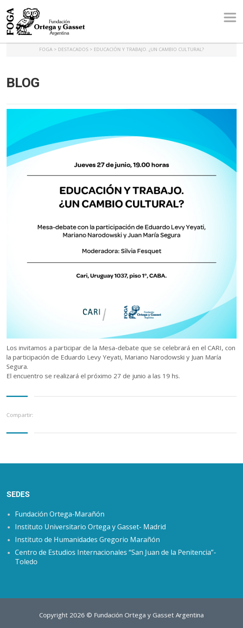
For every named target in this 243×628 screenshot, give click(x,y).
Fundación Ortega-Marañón (59, 514)
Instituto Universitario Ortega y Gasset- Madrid (90, 526)
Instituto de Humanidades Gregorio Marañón (87, 539)
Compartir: (19, 415)
